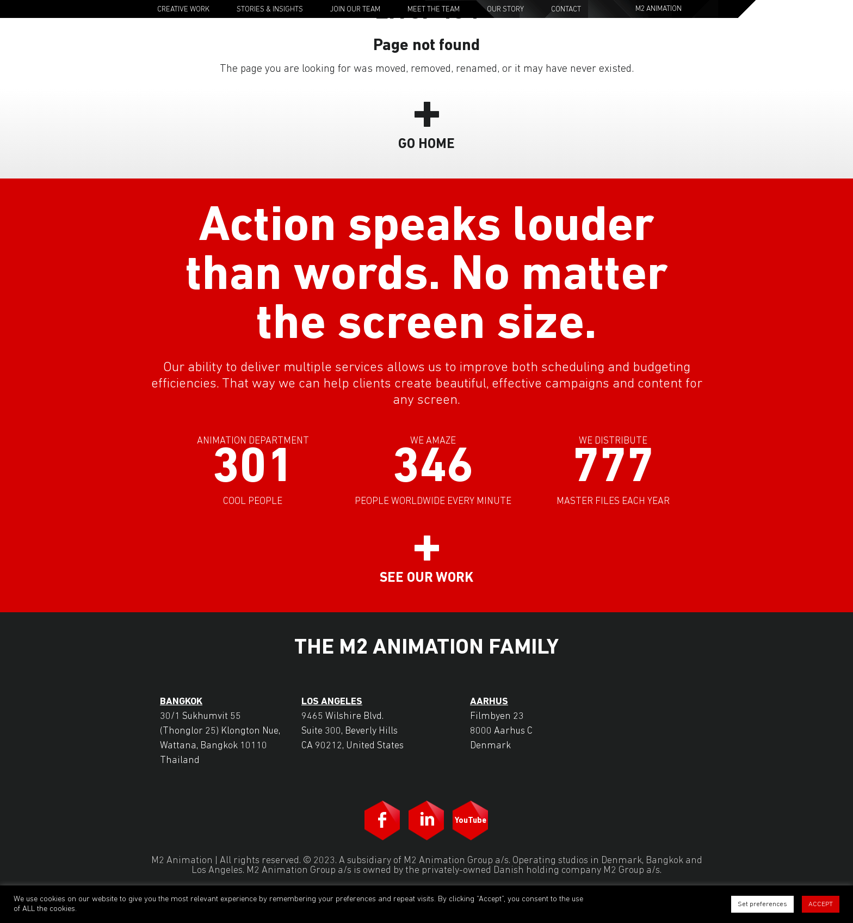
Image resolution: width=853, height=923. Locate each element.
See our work (426, 578)
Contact (566, 9)
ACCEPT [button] (820, 904)
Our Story (505, 9)
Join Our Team (355, 9)
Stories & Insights (270, 9)
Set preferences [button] (762, 904)
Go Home (426, 144)
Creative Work (183, 9)
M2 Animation (658, 9)
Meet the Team (433, 9)
